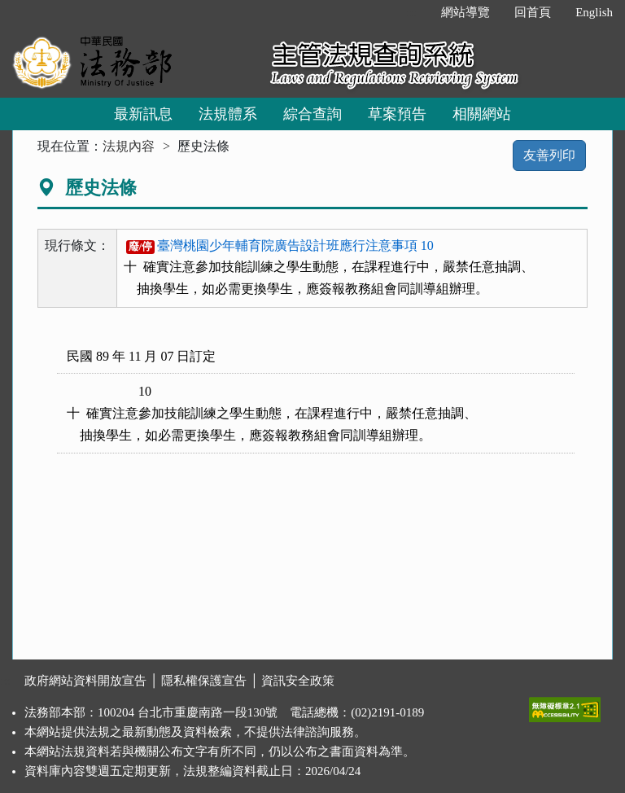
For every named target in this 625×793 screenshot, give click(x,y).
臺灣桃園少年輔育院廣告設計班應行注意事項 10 (280, 245)
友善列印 (549, 155)
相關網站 (481, 114)
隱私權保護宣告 (204, 680)
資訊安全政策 (297, 680)
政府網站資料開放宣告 (85, 680)
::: (412, 12)
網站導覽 (465, 12)
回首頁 (532, 12)
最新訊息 (143, 114)
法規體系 (228, 114)
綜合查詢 (312, 114)
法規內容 (129, 146)
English (594, 12)
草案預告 (397, 114)
